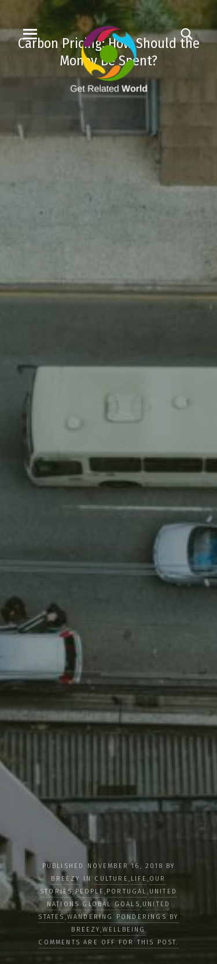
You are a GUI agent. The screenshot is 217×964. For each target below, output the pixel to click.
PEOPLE (89, 891)
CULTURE (111, 878)
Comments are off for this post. (108, 942)
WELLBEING (124, 929)
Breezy (65, 878)
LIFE (139, 878)
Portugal (126, 891)
